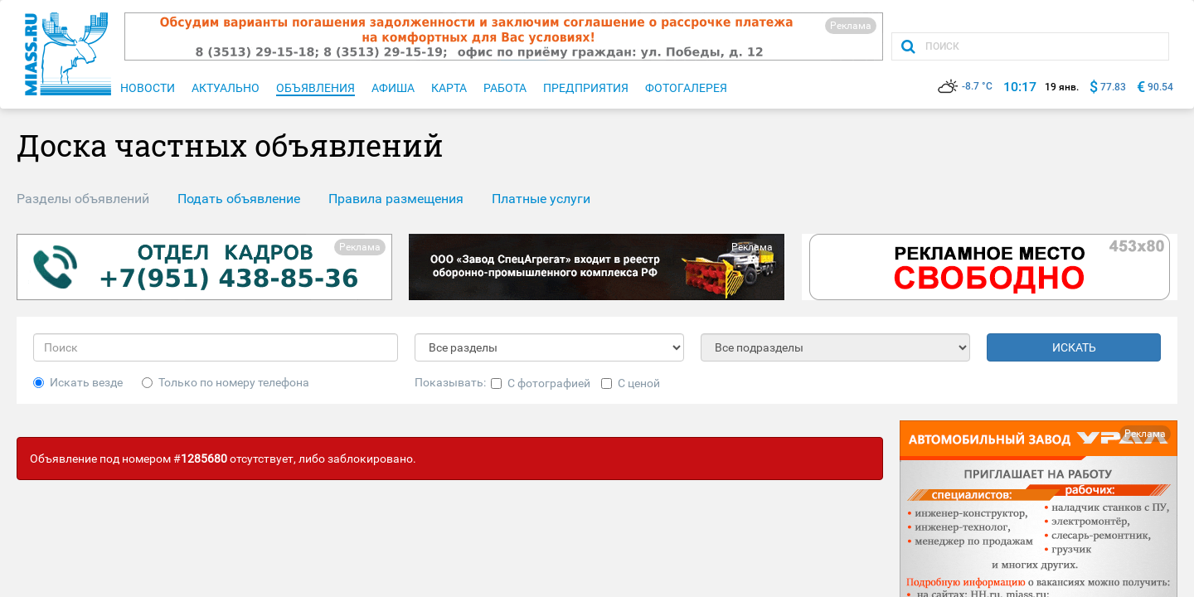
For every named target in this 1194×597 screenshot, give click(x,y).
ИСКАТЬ (1074, 347)
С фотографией (540, 383)
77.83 (1113, 87)
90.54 (1160, 87)
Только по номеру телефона (225, 382)
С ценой (630, 383)
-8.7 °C (965, 86)
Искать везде (78, 382)
